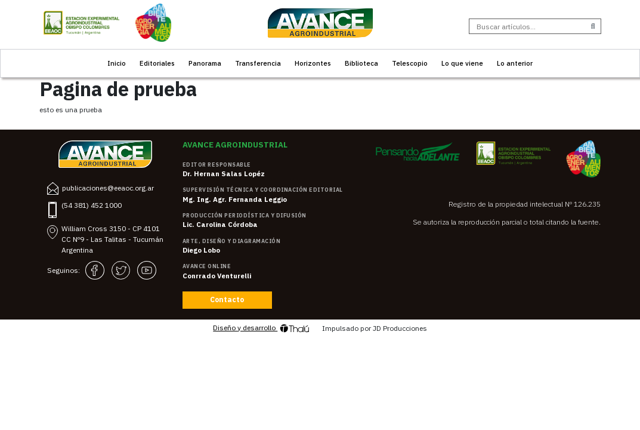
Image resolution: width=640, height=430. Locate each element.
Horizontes (313, 63)
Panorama (204, 63)
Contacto (227, 299)
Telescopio (410, 63)
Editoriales (157, 63)
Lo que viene (462, 63)
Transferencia (258, 63)
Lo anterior (515, 63)
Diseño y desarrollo (261, 328)
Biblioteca (361, 63)
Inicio (116, 63)
